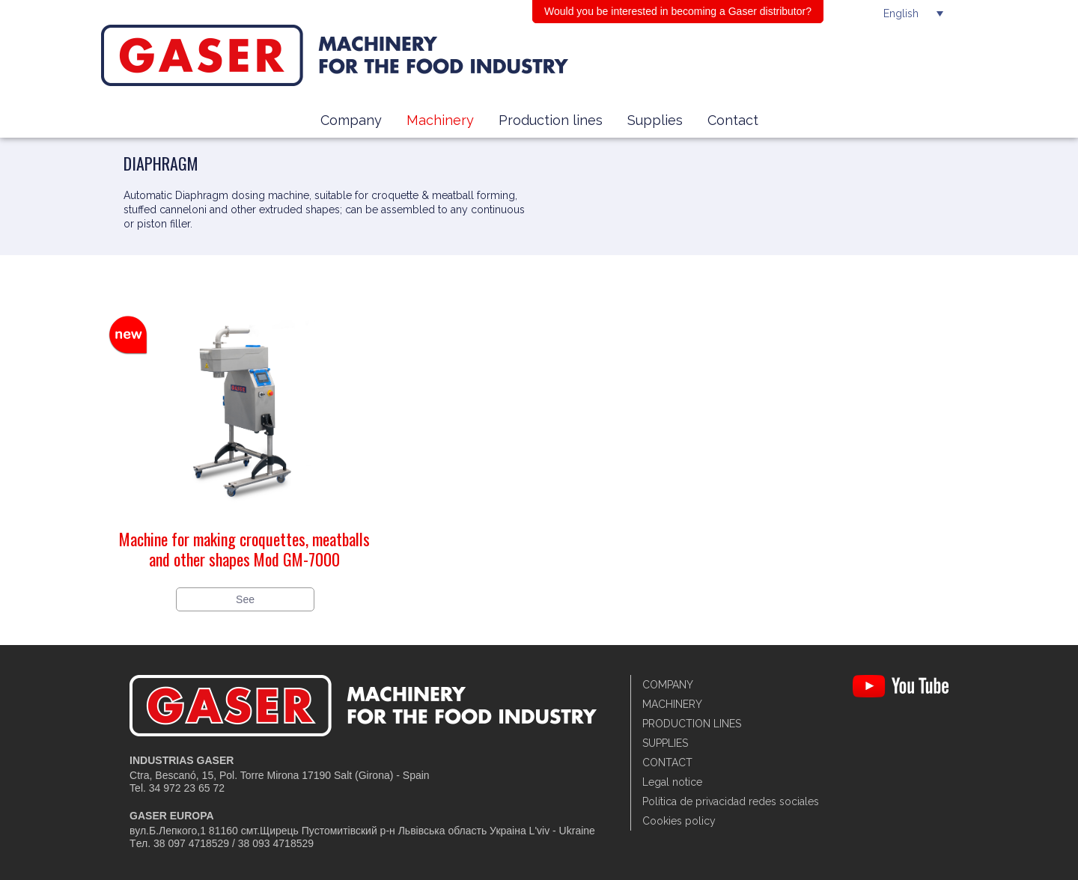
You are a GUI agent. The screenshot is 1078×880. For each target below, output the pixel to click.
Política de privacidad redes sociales (730, 801)
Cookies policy (679, 821)
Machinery (440, 120)
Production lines (551, 120)
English (901, 13)
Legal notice (672, 782)
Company (351, 120)
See (245, 599)
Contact (732, 120)
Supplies (655, 120)
